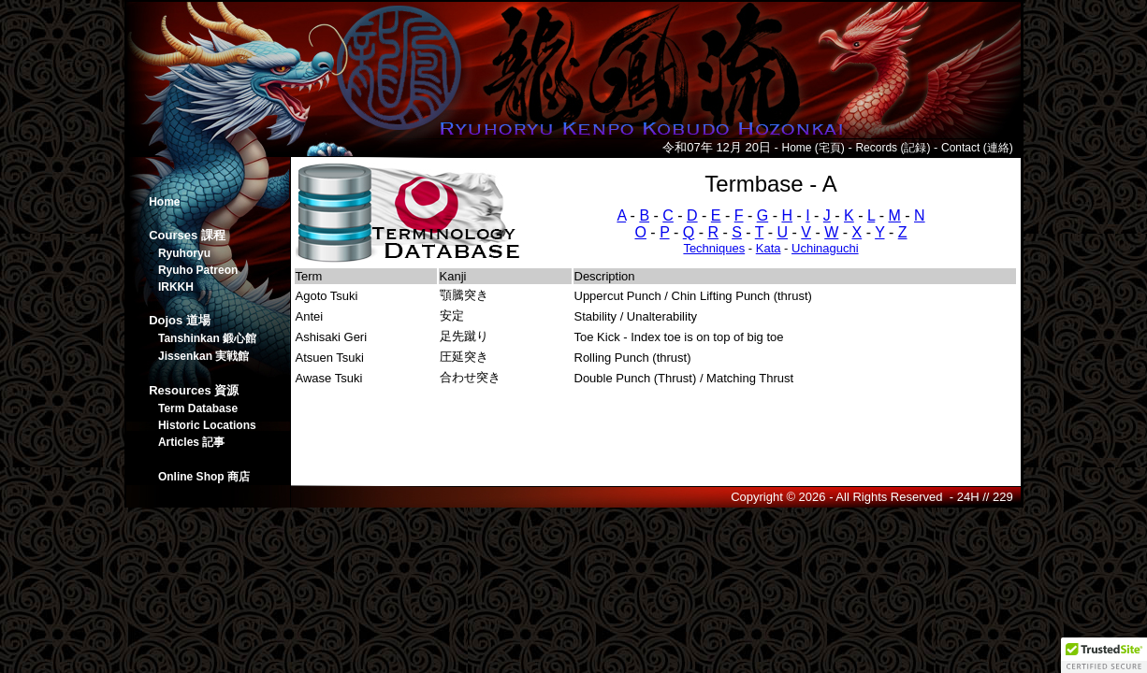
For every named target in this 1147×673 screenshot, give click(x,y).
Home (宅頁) (812, 147)
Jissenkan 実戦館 (203, 356)
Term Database (198, 408)
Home (164, 201)
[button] (1104, 655)
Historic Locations (207, 425)
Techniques (714, 248)
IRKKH (176, 287)
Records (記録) (892, 147)
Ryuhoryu (184, 253)
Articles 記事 (191, 442)
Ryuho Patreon (198, 270)
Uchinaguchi (825, 248)
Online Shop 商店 (204, 476)
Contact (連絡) (977, 147)
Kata (768, 248)
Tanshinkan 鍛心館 (207, 338)
